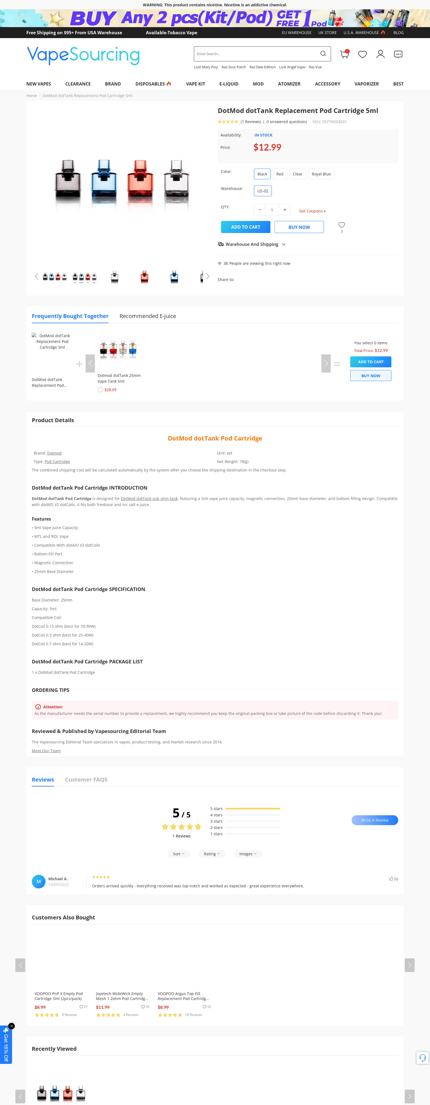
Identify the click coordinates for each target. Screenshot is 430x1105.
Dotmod (54, 453)
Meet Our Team (46, 750)
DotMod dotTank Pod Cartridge (215, 438)
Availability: (231, 135)
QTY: (225, 206)
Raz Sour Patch (234, 66)
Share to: (226, 279)
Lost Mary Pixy (206, 66)
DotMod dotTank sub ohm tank (149, 498)
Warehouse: (232, 188)
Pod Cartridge (57, 461)
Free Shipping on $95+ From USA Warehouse (74, 33)
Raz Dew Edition (263, 66)
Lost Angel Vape (292, 66)
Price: (225, 147)
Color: (226, 171)
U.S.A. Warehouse (365, 32)
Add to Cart (245, 227)
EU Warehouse (297, 32)
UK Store (327, 32)
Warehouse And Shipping (252, 244)
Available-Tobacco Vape (171, 33)
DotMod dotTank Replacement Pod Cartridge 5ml (87, 95)
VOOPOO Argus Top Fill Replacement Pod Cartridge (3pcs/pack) (183, 998)
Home (31, 95)
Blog (399, 32)
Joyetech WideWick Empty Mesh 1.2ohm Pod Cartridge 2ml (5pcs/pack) (121, 998)
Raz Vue (315, 66)
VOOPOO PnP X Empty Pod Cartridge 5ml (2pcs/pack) (59, 996)
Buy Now (299, 227)
